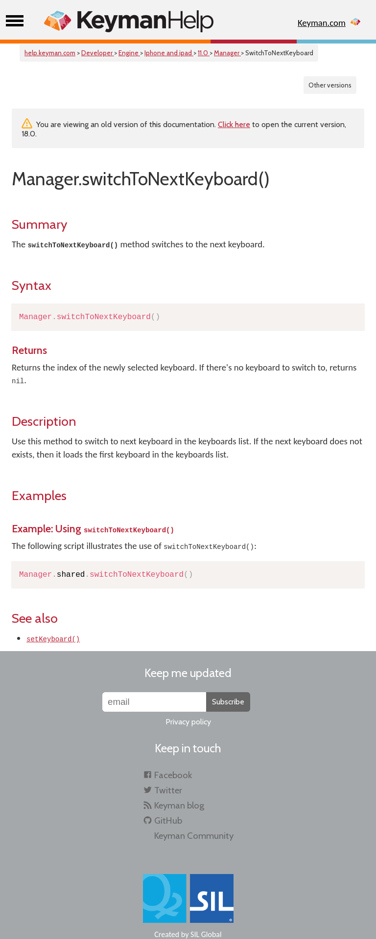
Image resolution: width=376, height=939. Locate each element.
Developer (97, 53)
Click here (234, 124)
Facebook (173, 775)
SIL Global (206, 934)
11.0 (204, 53)
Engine (129, 53)
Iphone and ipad (168, 53)
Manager (227, 53)
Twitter (168, 790)
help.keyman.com (49, 53)
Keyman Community (194, 835)
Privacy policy (188, 721)
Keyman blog (179, 805)
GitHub (168, 820)
